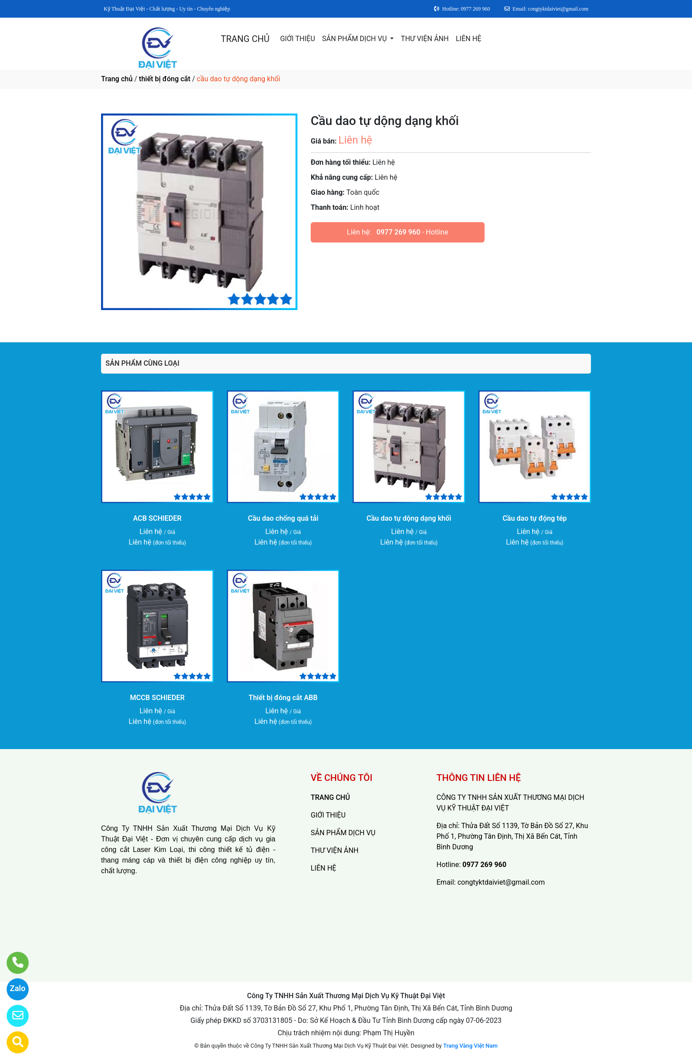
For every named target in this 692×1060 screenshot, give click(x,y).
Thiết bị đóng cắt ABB (282, 697)
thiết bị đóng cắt (164, 79)
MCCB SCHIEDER (157, 697)
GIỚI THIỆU (297, 38)
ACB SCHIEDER (157, 518)
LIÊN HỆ (468, 38)
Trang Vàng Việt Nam (470, 1045)
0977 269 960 (398, 232)
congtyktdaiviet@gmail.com (501, 882)
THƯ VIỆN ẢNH (424, 38)
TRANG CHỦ (245, 39)
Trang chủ (116, 79)
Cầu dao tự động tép (535, 518)
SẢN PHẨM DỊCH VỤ (355, 38)
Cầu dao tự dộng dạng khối (409, 518)
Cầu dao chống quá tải (283, 518)
